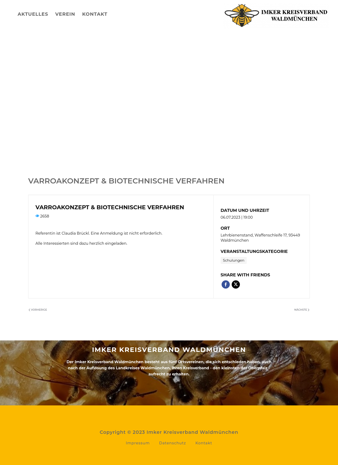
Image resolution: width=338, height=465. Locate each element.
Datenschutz (172, 443)
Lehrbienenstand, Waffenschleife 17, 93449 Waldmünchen (260, 238)
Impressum (138, 443)
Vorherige (38, 309)
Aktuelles (33, 14)
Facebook (226, 284)
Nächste (301, 309)
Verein (65, 14)
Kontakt (95, 14)
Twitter (236, 284)
